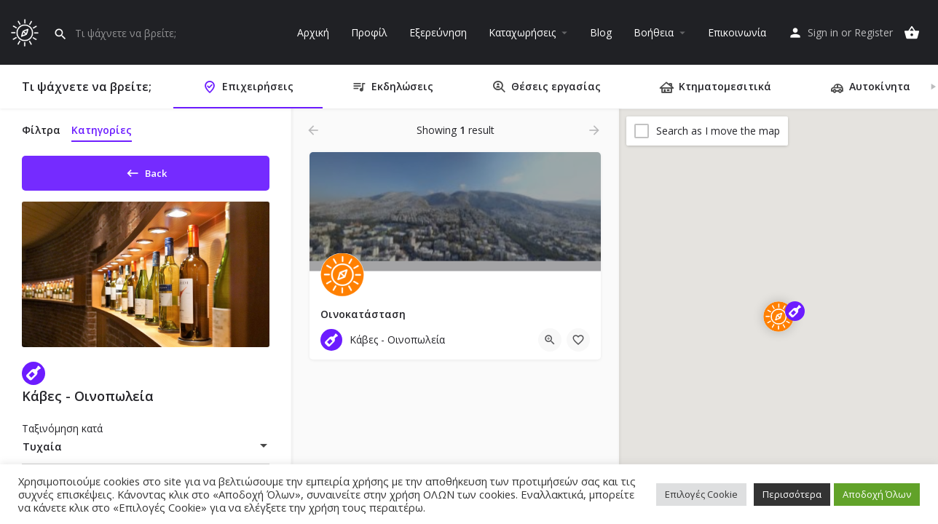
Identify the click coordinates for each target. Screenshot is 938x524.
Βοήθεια (654, 32)
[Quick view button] (549, 340)
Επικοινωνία (737, 32)
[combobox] (145, 451)
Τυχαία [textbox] (42, 451)
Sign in (823, 32)
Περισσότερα (791, 494)
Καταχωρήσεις (522, 32)
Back (146, 170)
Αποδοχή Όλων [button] (877, 494)
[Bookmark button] (578, 340)
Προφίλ (369, 32)
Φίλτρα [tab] (41, 130)
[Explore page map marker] (778, 316)
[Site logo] (26, 31)
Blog (601, 32)
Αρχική (313, 32)
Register (873, 32)
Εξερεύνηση (438, 32)
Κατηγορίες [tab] (101, 130)
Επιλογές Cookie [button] (701, 494)
